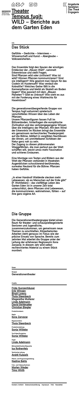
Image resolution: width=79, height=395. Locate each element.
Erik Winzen (19, 291)
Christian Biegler (21, 307)
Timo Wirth (18, 370)
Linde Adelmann (21, 302)
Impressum (45, 385)
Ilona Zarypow (20, 317)
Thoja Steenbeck (21, 296)
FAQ (52, 385)
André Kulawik (20, 354)
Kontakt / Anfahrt (17, 385)
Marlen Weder (20, 367)
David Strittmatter (22, 304)
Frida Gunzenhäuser (23, 288)
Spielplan (73, 7)
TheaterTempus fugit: (27, 14)
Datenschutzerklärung (32, 385)
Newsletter (59, 385)
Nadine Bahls (19, 361)
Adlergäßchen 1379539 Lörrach (6, 12)
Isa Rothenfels (20, 348)
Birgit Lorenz (19, 293)
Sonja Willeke (20, 329)
